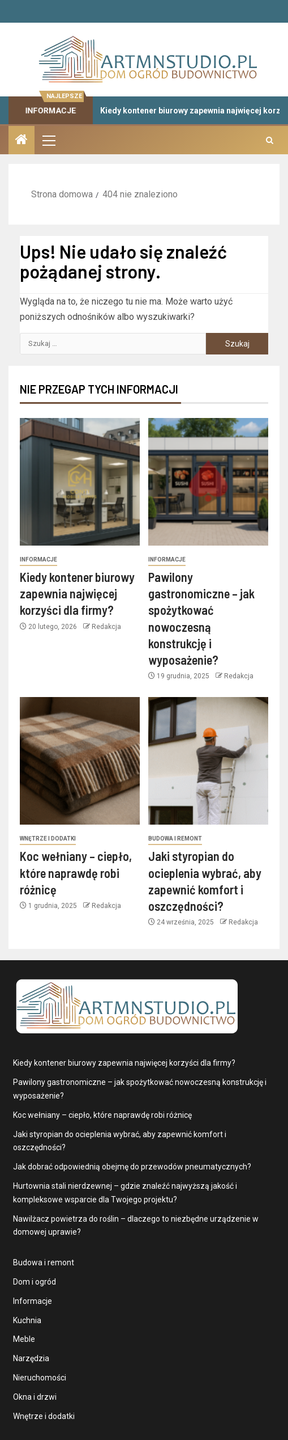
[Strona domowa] (21, 141)
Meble (24, 1339)
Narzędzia (31, 1358)
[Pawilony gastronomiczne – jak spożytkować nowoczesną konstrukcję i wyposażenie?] (208, 482)
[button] (48, 140)
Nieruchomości (39, 1377)
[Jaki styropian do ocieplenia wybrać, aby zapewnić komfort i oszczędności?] (208, 761)
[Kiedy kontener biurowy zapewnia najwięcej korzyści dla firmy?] (80, 482)
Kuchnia (27, 1320)
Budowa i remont (175, 838)
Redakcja (106, 627)
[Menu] (48, 140)
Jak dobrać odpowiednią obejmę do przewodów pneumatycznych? (132, 1166)
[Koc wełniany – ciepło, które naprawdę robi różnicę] (80, 761)
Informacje (38, 559)
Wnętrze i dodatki (48, 838)
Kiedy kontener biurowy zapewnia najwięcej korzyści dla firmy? (77, 593)
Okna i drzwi (35, 1396)
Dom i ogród (34, 1281)
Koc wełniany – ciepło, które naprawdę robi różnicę (76, 872)
